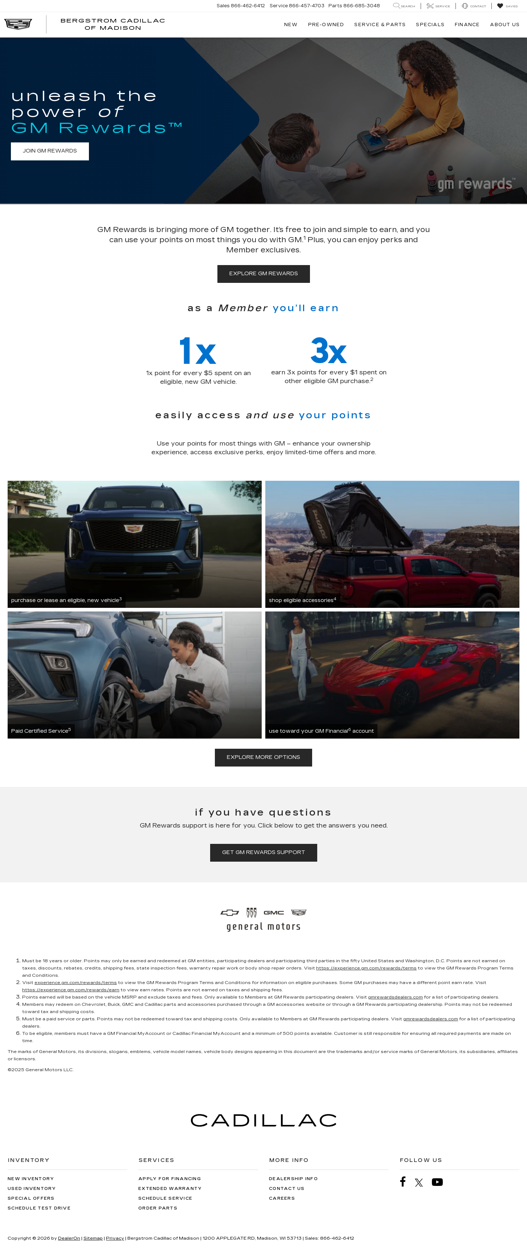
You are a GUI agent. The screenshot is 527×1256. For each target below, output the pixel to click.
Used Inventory (32, 1188)
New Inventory (31, 1178)
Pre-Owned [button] (326, 24)
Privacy (115, 1238)
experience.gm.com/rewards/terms (75, 982)
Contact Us (287, 1188)
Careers (282, 1198)
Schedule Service (165, 1198)
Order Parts (157, 1208)
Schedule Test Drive (39, 1208)
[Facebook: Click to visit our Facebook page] (406, 1182)
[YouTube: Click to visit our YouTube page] (441, 1182)
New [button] (291, 24)
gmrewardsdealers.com (395, 997)
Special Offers (31, 1198)
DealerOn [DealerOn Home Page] (69, 1238)
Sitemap (93, 1238)
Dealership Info (293, 1178)
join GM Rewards (50, 151)
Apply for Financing (169, 1178)
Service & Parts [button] (380, 24)
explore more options (263, 757)
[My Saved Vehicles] (507, 6)
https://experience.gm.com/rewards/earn (70, 989)
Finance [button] (467, 24)
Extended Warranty (170, 1188)
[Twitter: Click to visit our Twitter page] (422, 1182)
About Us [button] (505, 24)
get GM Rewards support (263, 852)
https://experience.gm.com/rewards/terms (366, 968)
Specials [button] (430, 24)
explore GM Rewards (263, 274)
